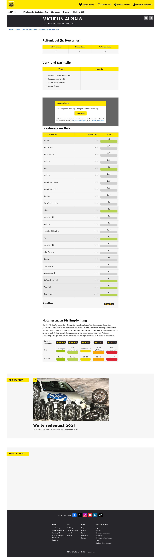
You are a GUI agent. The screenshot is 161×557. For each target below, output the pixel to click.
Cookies (98, 540)
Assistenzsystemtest (30, 30)
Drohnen (69, 535)
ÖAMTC (11, 30)
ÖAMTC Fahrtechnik (58, 530)
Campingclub (56, 533)
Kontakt (83, 538)
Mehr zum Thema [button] (16, 380)
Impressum (99, 528)
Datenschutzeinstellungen (104, 538)
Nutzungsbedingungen (103, 533)
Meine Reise (70, 533)
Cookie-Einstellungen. (97, 120)
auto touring (56, 528)
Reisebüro (55, 540)
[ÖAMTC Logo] (11, 4)
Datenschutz (100, 535)
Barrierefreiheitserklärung (103, 543)
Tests (18, 30)
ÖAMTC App (70, 528)
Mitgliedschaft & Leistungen (35, 12)
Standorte (55, 12)
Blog (82, 528)
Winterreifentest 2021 (49, 30)
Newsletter (84, 535)
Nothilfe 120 (78, 12)
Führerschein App (72, 530)
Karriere (83, 533)
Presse (83, 530)
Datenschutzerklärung (78, 120)
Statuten (98, 530)
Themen (66, 12)
